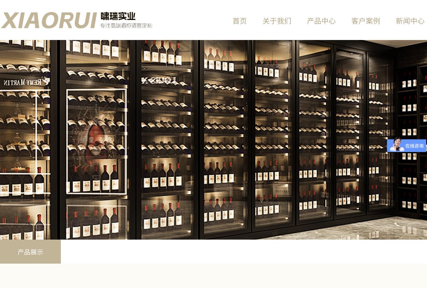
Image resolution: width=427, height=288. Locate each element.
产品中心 (321, 20)
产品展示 (30, 251)
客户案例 (365, 20)
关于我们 (277, 20)
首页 (240, 20)
